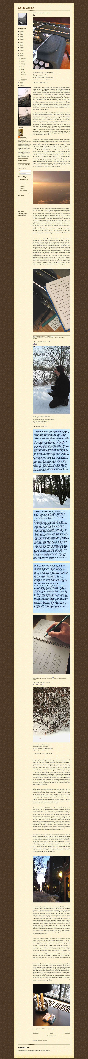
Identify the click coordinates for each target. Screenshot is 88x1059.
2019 (21, 40)
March (22, 72)
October (22, 61)
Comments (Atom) (43, 1040)
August (22, 64)
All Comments (22, 173)
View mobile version (51, 1035)
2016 (21, 45)
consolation (46, 337)
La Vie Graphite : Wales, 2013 (24, 164)
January (22, 80)
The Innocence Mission (62, 678)
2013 (21, 50)
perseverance (49, 678)
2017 (21, 44)
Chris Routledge (23, 190)
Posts (20, 170)
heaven (56, 337)
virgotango (22, 188)
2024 (21, 33)
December (23, 58)
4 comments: (48, 336)
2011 (21, 53)
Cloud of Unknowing (39, 337)
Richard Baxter (62, 337)
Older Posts (67, 1033)
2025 (21, 31)
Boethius (37, 678)
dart (21, 75)
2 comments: (48, 677)
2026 (21, 29)
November (23, 59)
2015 (21, 47)
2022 (21, 36)
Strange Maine (23, 182)
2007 (21, 83)
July (22, 66)
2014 (21, 48)
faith (40, 678)
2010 (21, 55)
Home (51, 1033)
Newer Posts (35, 1033)
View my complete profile (23, 158)
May (22, 69)
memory (37, 1029)
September (23, 63)
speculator (23, 137)
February (23, 74)
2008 (21, 82)
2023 (21, 34)
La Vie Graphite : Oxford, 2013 (24, 163)
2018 (21, 42)
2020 (21, 39)
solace (22, 77)
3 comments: (48, 1028)
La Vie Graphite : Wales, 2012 (24, 165)
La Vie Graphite (26, 7)
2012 (21, 52)
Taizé (51, 1029)
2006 (21, 85)
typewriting (35, 338)
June (22, 67)
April (22, 71)
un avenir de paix (24, 79)
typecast (34, 679)
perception (44, 678)
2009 (21, 56)
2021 (21, 37)
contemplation (51, 337)
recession (55, 678)
